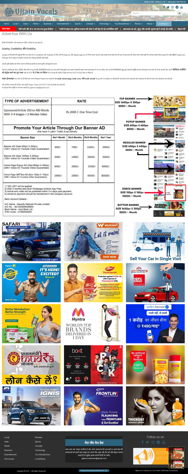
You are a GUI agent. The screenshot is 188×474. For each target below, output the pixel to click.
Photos (138, 24)
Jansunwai (171, 2)
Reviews (38, 437)
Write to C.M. (161, 2)
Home (6, 24)
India (26, 24)
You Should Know (123, 24)
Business (48, 24)
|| (92, 29)
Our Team (156, 471)
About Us (138, 471)
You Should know (42, 454)
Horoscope (9, 459)
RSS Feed (165, 471)
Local (16, 24)
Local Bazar (163, 24)
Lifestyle (90, 24)
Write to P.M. (149, 2)
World (36, 24)
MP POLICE (181, 2)
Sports (78, 24)
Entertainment (64, 24)
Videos (150, 24)
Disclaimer (174, 471)
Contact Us (147, 471)
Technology (104, 24)
